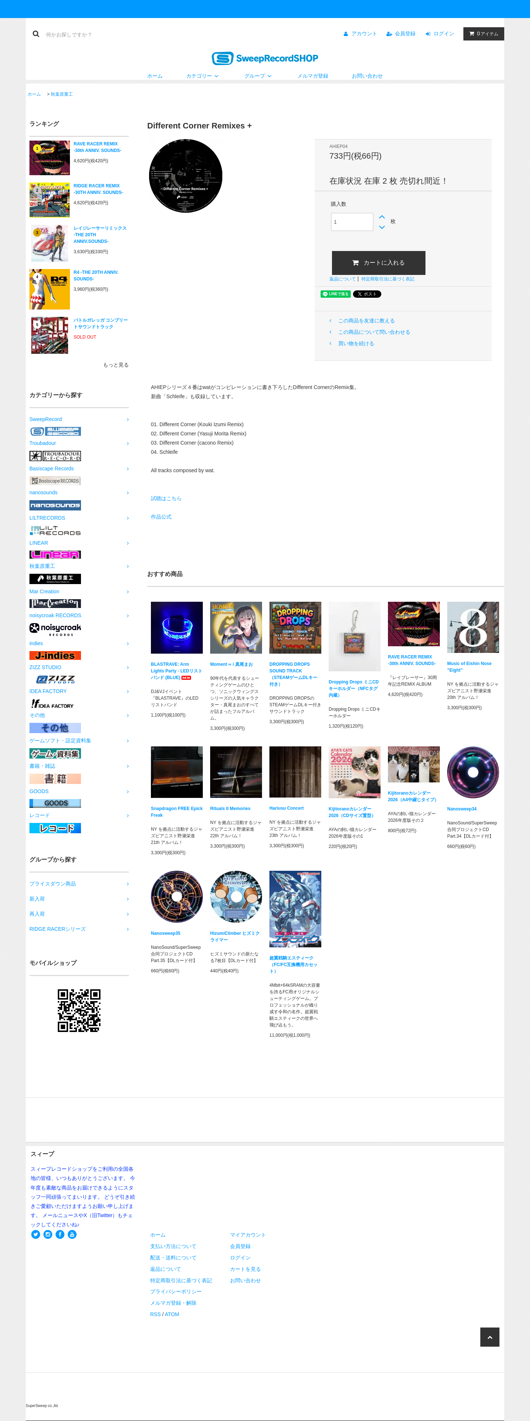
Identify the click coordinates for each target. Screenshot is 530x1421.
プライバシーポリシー (176, 1291)
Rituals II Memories (230, 808)
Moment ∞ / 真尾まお (231, 664)
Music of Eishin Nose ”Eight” (469, 667)
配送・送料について (173, 1258)
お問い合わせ (367, 76)
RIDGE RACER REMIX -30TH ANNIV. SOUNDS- (98, 189)
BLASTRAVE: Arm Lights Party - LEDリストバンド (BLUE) (176, 671)
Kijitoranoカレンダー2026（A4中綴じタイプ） (413, 796)
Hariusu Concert (286, 808)
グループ (259, 76)
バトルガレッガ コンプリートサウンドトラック (101, 323)
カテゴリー (203, 76)
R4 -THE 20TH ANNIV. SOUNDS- (96, 276)
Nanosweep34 (462, 809)
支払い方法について (173, 1246)
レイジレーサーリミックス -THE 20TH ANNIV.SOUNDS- (100, 235)
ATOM (172, 1314)
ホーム (155, 76)
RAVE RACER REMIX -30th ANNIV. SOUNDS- (97, 147)
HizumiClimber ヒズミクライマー (235, 937)
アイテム (482, 33)
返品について (342, 279)
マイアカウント (248, 1235)
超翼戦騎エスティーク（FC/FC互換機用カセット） (293, 964)
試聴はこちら (166, 498)
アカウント (364, 33)
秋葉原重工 (62, 94)
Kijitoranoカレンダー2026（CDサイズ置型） (352, 812)
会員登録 (405, 33)
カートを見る (245, 1269)
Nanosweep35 (165, 933)
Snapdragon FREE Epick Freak (177, 812)
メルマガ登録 (312, 76)
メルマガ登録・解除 (173, 1303)
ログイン (444, 33)
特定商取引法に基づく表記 (387, 279)
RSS (155, 1314)
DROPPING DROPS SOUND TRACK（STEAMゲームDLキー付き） (293, 674)
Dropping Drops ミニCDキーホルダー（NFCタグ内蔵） (354, 688)
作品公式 (161, 517)
